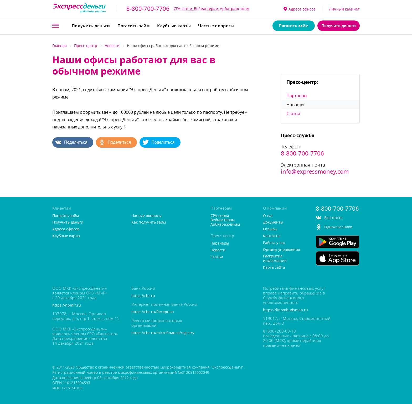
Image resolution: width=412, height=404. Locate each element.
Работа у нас (274, 243)
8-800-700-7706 (147, 9)
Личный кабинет (344, 9)
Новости (112, 45)
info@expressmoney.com (315, 171)
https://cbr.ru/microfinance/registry (162, 333)
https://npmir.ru (66, 305)
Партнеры (296, 96)
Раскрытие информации (275, 258)
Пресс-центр (85, 45)
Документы (273, 222)
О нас (268, 216)
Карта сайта (274, 267)
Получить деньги (91, 26)
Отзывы (270, 229)
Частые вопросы (216, 26)
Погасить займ (133, 26)
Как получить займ (148, 222)
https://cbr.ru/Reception (152, 312)
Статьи (293, 113)
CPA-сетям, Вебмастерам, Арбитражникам (211, 8)
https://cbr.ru (143, 296)
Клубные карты (174, 26)
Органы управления (281, 249)
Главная (59, 45)
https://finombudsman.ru (285, 310)
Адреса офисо (300, 9)
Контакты (271, 236)
